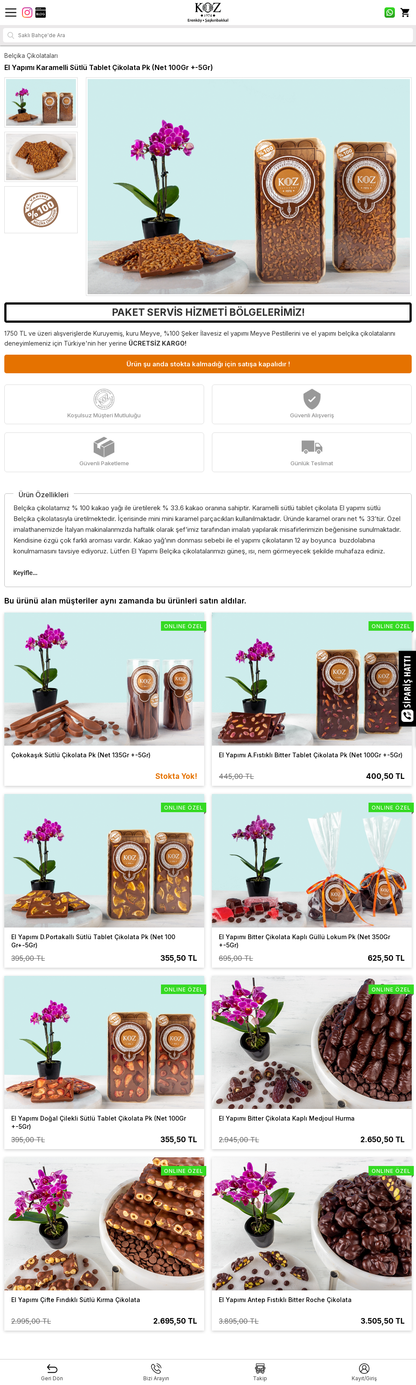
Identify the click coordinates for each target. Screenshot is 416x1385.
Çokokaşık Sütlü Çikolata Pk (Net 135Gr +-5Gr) (81, 755)
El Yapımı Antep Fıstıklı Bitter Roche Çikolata (285, 1299)
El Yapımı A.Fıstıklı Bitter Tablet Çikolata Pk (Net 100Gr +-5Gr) (311, 755)
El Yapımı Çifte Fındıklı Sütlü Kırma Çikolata (75, 1299)
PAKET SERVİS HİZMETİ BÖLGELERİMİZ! (208, 312)
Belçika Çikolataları (31, 55)
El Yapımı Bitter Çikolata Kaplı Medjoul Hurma (287, 1118)
